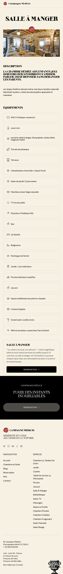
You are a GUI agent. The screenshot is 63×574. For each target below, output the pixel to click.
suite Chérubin (39, 523)
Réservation (8, 472)
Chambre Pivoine (41, 511)
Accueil (6, 460)
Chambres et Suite (11, 464)
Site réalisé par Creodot (13, 565)
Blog (5, 468)
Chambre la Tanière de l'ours (43, 462)
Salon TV (37, 498)
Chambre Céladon (41, 515)
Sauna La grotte (40, 507)
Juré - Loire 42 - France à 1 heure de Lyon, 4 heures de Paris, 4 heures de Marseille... (12, 557)
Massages (37, 502)
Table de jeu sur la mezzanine (42, 477)
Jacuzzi (36, 486)
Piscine (36, 482)
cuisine (36, 471)
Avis (5, 476)
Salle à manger (40, 490)
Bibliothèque (39, 494)
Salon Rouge (38, 527)
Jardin (36, 467)
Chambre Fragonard (42, 519)
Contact (7, 480)
